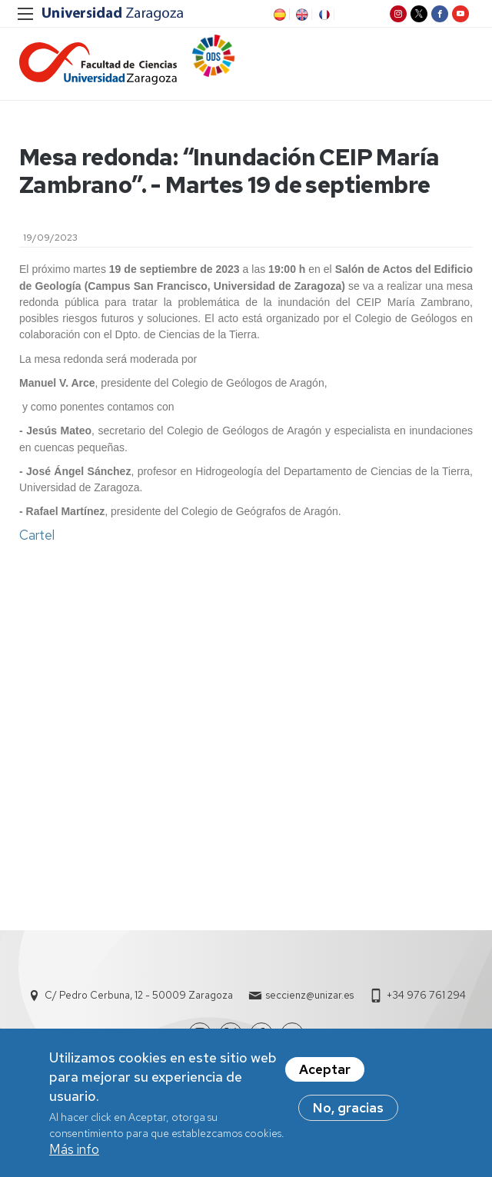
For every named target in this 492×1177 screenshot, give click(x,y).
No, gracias (348, 1110)
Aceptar (325, 1072)
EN (300, 14)
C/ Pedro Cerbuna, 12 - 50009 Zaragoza (139, 995)
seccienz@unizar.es (310, 995)
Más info (74, 1153)
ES (278, 14)
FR (323, 14)
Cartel (37, 535)
